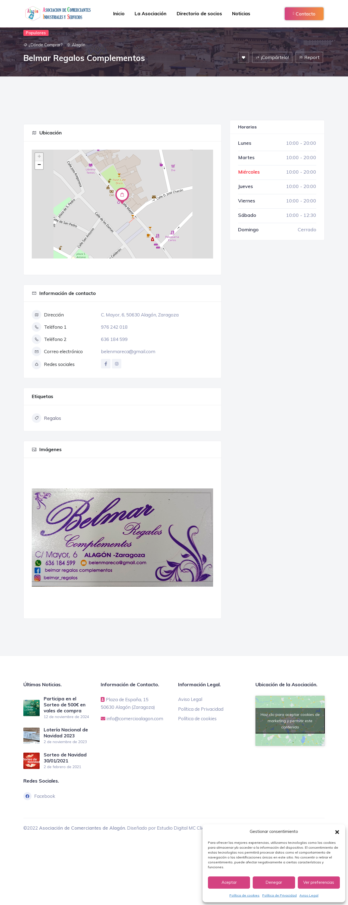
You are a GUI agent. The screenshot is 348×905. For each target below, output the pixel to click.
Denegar (273, 882)
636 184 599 (114, 339)
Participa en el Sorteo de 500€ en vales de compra (65, 704)
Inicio (118, 13)
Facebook (39, 796)
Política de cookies (244, 895)
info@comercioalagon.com (134, 718)
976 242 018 (114, 327)
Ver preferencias (318, 882)
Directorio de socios (199, 13)
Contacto (304, 14)
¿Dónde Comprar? (46, 44)
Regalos (46, 418)
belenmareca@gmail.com (128, 351)
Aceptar (229, 882)
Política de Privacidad (279, 895)
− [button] (39, 165)
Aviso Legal (308, 895)
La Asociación (150, 13)
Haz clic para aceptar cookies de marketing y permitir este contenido (290, 720)
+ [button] (39, 157)
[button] (337, 831)
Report (309, 57)
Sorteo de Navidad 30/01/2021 (65, 757)
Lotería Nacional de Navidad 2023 (66, 732)
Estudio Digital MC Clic (180, 827)
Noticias (242, 13)
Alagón (78, 44)
